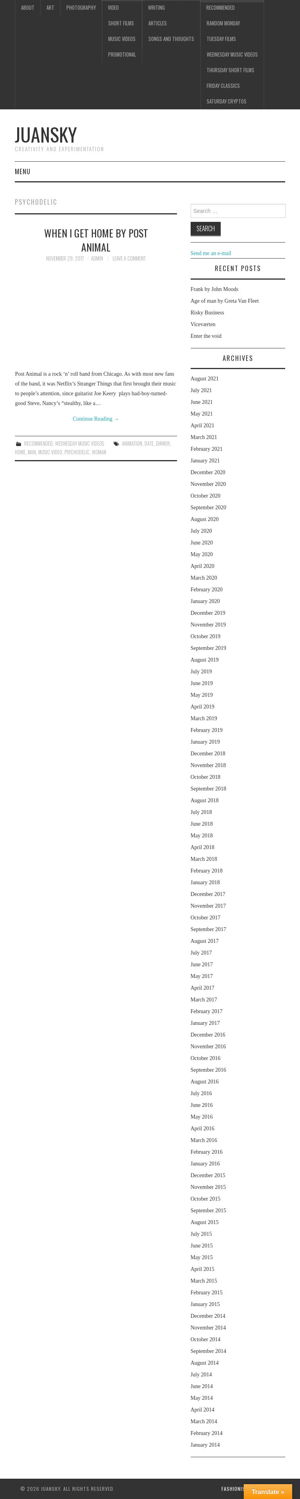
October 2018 (206, 777)
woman (99, 452)
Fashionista (236, 1488)
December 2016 (208, 1035)
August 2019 (205, 660)
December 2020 (208, 472)
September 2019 (208, 648)
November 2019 (208, 625)
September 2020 (208, 507)
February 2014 (207, 1433)
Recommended (220, 7)
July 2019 (201, 672)
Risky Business (207, 313)
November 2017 (208, 906)
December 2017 (208, 894)
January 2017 (205, 1023)
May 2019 (202, 695)
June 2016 (202, 1105)
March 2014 (204, 1421)
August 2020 (205, 519)
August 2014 (205, 1363)
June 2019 (202, 683)
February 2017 (207, 1011)
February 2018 (207, 871)
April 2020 (202, 566)
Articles (157, 23)
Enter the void (206, 336)
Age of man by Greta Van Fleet (225, 301)
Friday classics (223, 85)
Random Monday (223, 23)
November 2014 (208, 1328)
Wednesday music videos (232, 54)
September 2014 (208, 1351)
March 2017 (204, 1000)
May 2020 (202, 554)
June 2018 (202, 824)
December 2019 (208, 613)
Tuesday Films (221, 39)
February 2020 (207, 589)
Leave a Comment (129, 258)
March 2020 (204, 578)
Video (113, 7)
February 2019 (207, 730)
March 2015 (204, 1281)
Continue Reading (96, 419)
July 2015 (201, 1234)
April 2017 (202, 988)
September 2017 (208, 929)
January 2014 (205, 1445)
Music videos (122, 39)
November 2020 (208, 484)
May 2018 (202, 836)
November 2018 (208, 765)
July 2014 (201, 1375)
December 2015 (208, 1175)
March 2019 (204, 718)
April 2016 (202, 1128)
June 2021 (202, 402)
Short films (121, 23)
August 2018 (205, 800)
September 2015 (208, 1210)
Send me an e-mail (211, 253)
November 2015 (208, 1187)
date (149, 443)
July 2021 (201, 390)
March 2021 (204, 437)
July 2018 (201, 812)
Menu (22, 171)
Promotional (122, 54)
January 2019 (205, 742)
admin (97, 258)
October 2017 (206, 918)
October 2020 (206, 496)
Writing (156, 7)
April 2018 (202, 847)
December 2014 (208, 1316)
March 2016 (204, 1140)
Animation (132, 443)
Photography (81, 7)
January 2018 (205, 882)
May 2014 (202, 1398)
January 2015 (205, 1304)
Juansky (46, 134)
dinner (163, 443)
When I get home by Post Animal (96, 239)
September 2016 (208, 1070)
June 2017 (202, 964)
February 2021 (207, 449)
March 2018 (204, 859)
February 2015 (207, 1293)
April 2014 (202, 1410)
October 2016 (206, 1058)
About (27, 7)
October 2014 (206, 1339)
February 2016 (207, 1152)
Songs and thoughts (171, 39)
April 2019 (202, 707)
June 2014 (202, 1386)
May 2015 (202, 1257)
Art (50, 7)
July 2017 (201, 953)
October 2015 (206, 1199)
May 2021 (202, 414)
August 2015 (205, 1222)
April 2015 (202, 1269)
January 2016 (205, 1164)
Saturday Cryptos (226, 101)
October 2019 (206, 636)
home (20, 452)
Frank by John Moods (215, 289)
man (32, 452)
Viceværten (203, 324)
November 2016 (208, 1046)
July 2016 (201, 1093)
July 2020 (201, 531)
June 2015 (202, 1246)
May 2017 (202, 976)
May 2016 (202, 1117)
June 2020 (202, 543)
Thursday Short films (230, 70)
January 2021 (205, 461)
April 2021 (202, 425)
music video (50, 452)
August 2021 (205, 379)
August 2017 (205, 941)
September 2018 (208, 789)
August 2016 (205, 1082)
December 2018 (208, 754)
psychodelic (76, 452)
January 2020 (205, 601)
